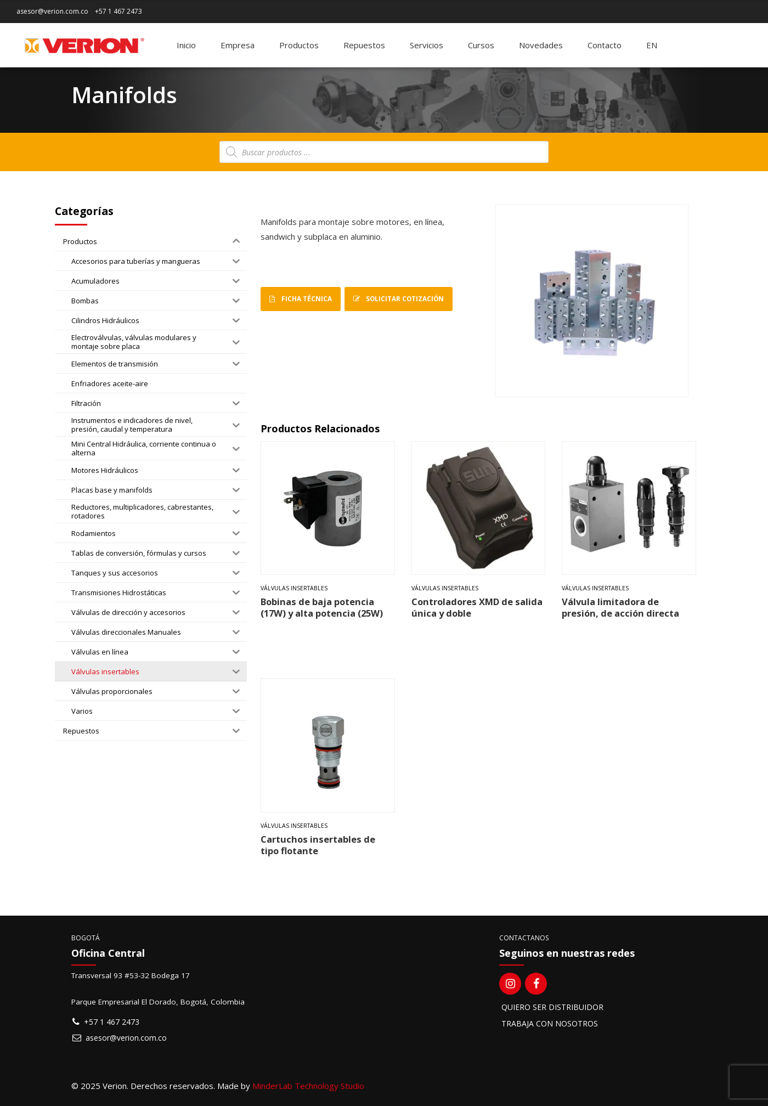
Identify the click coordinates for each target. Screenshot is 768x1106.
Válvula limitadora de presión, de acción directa (620, 607)
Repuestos (364, 45)
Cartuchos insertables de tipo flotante (318, 845)
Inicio (186, 45)
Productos (299, 45)
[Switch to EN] (651, 45)
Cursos (481, 45)
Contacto (605, 45)
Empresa (238, 45)
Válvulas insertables (294, 588)
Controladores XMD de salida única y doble (477, 607)
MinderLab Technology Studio (308, 1085)
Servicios (426, 45)
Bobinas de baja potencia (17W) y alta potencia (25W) (322, 607)
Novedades (541, 45)
